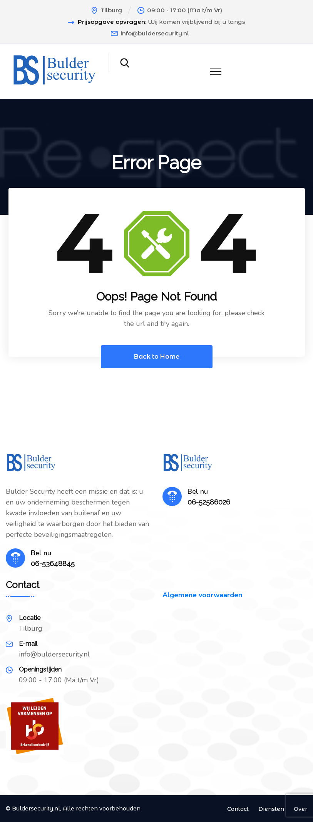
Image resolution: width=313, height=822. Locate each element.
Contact (238, 808)
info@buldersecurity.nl (155, 33)
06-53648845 (53, 563)
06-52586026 (208, 502)
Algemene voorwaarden (202, 595)
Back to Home (156, 356)
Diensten (271, 808)
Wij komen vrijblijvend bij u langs (196, 21)
